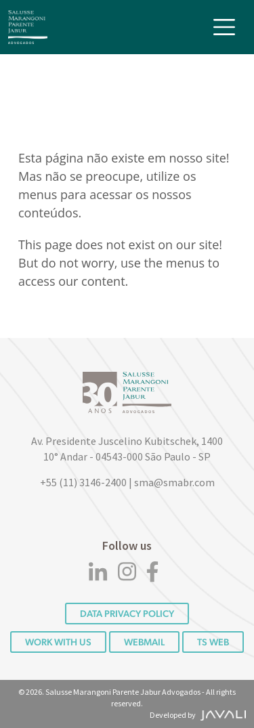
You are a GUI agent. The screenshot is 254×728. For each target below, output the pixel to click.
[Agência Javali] (221, 715)
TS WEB (213, 642)
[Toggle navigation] (224, 27)
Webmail (144, 642)
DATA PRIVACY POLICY (127, 613)
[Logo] (27, 27)
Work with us (58, 642)
